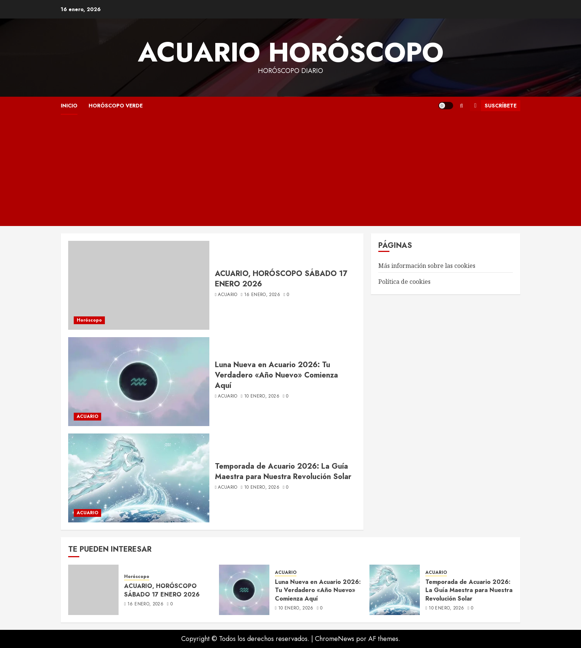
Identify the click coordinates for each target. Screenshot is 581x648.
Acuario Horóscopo (291, 52)
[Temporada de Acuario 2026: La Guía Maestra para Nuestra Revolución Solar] (138, 477)
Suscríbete (493, 105)
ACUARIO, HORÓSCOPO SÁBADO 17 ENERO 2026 (281, 278)
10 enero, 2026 (261, 396)
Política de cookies (404, 282)
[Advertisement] (290, 170)
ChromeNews (334, 639)
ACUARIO (87, 416)
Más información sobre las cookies (426, 266)
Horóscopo (89, 320)
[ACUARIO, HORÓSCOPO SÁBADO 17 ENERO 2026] (138, 285)
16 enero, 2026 (262, 295)
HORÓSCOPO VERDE (116, 105)
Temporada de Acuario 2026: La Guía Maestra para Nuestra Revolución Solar (283, 471)
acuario (228, 295)
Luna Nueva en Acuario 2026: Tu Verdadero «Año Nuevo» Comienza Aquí (276, 375)
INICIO (69, 105)
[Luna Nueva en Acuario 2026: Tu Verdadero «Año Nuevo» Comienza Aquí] (138, 381)
